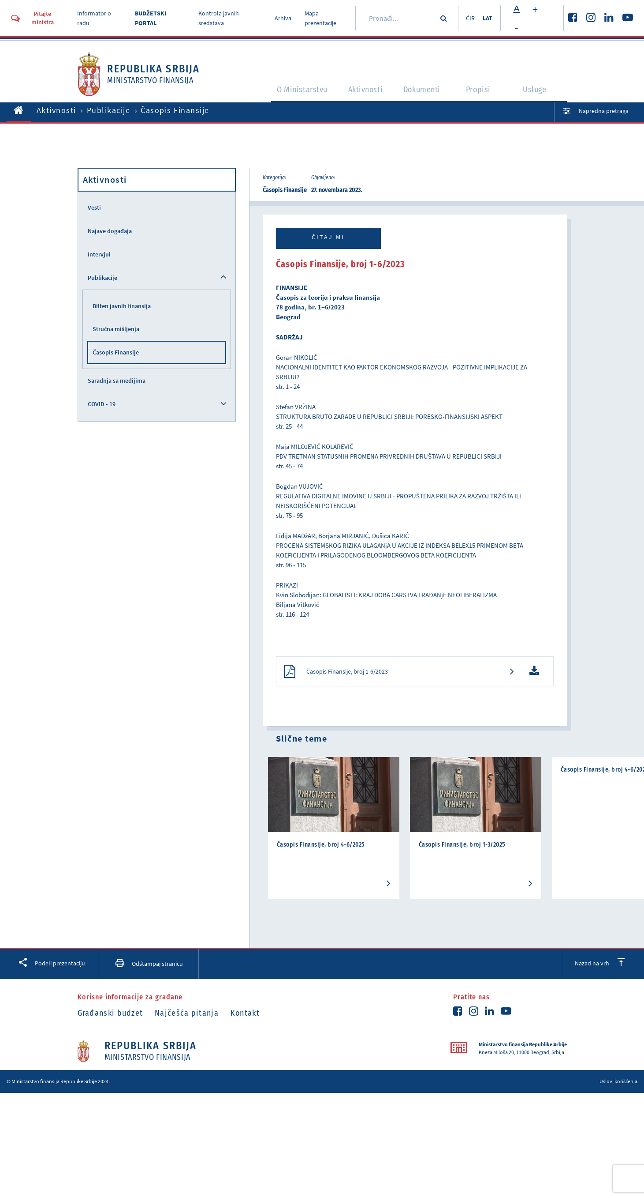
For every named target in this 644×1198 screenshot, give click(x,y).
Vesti (94, 207)
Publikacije (108, 110)
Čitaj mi (328, 237)
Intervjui (99, 254)
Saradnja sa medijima (116, 380)
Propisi (481, 93)
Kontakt (253, 1016)
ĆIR (467, 18)
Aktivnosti (363, 93)
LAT (487, 18)
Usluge (538, 93)
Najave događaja (110, 231)
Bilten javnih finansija (122, 306)
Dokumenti (423, 93)
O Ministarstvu (296, 93)
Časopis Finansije (116, 352)
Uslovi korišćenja (618, 1083)
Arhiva (280, 18)
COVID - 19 (101, 404)
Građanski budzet (110, 1016)
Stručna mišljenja (116, 329)
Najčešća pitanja (191, 1016)
